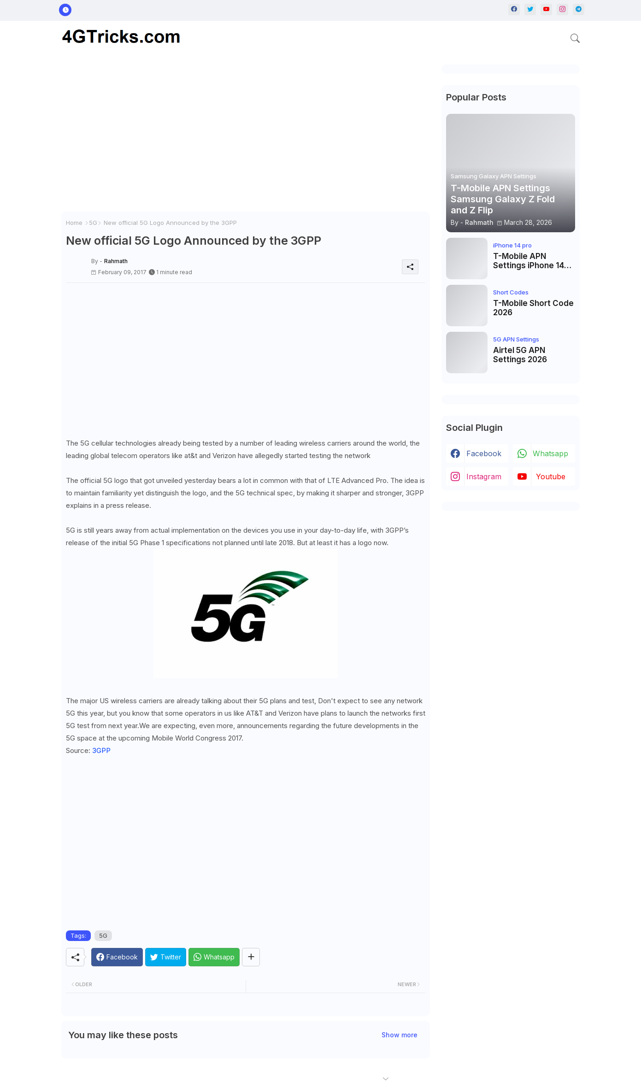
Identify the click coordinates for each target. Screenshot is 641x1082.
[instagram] (562, 9)
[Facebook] (117, 957)
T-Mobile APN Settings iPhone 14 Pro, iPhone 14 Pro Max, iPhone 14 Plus (530, 261)
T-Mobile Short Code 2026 (533, 308)
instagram (483, 476)
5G (93, 222)
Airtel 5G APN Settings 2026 (520, 355)
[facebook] (514, 9)
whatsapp (550, 453)
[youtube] (546, 9)
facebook (483, 453)
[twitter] (530, 9)
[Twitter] (165, 957)
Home (74, 222)
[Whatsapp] (214, 957)
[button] (575, 38)
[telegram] (578, 9)
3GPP (101, 750)
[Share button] (251, 957)
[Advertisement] (246, 138)
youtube (550, 476)
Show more (400, 1035)
